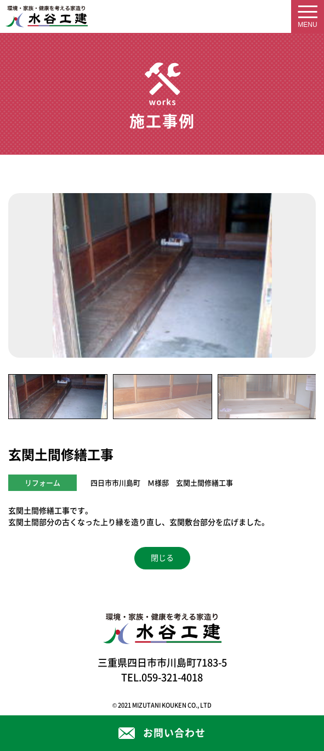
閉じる (162, 558)
